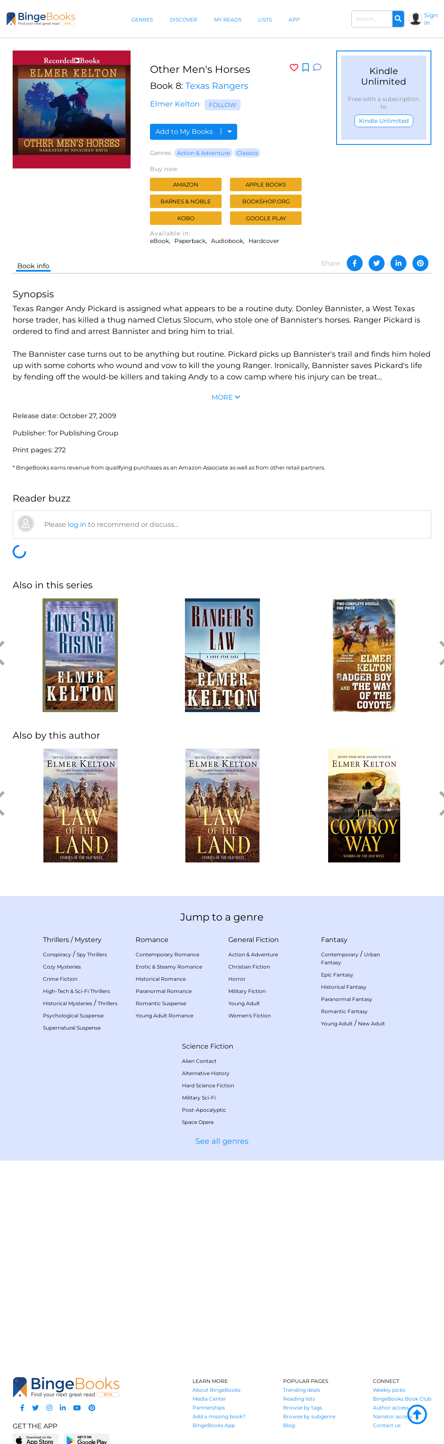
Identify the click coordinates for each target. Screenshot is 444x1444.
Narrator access (392, 1416)
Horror (237, 979)
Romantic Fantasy (344, 1011)
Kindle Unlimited (384, 121)
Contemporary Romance (167, 954)
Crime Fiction (60, 979)
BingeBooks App (214, 1425)
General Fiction (253, 940)
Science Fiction (207, 1046)
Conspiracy (57, 954)
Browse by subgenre (309, 1416)
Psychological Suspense (73, 1015)
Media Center (209, 1399)
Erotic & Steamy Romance (169, 967)
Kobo (186, 218)
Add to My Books (193, 132)
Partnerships (209, 1407)
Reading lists (299, 1399)
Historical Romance (161, 979)
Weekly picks (389, 1390)
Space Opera (198, 1122)
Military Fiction (247, 991)
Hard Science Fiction (208, 1085)
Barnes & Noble (185, 201)
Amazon (185, 184)
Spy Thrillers (92, 954)
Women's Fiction (249, 1015)
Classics (247, 152)
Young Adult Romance (164, 1015)
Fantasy (334, 940)
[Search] (398, 19)
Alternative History (206, 1073)
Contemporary (339, 954)
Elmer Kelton (175, 104)
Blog (289, 1425)
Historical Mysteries (67, 1003)
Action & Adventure (203, 152)
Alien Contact (199, 1061)
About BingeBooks (217, 1390)
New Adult (371, 1023)
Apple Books (266, 184)
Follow (222, 105)
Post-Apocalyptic (204, 1110)
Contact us (387, 1425)
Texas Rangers (216, 85)
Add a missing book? (219, 1416)
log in (77, 524)
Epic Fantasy (337, 975)
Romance (152, 940)
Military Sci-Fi (199, 1097)
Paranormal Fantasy (346, 999)
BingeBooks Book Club (402, 1399)
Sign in (431, 19)
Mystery (88, 940)
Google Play (266, 218)
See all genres (222, 1141)
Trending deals (301, 1390)
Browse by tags (302, 1407)
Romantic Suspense (161, 1003)
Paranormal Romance (164, 991)
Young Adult (244, 1003)
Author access (391, 1407)
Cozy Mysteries (62, 967)
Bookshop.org (266, 201)
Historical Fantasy (343, 987)
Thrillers (56, 940)
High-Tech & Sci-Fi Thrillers (76, 991)
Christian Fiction (249, 967)
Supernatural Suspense (72, 1028)
